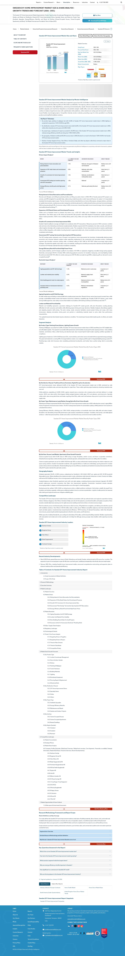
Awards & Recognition (19, 927)
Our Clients (16, 920)
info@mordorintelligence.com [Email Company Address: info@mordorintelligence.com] (53, 932)
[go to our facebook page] (72, 928)
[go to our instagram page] (82, 928)
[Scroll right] (111, 29)
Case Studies (31, 931)
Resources (76, 2)
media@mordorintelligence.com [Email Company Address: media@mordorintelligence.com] (54, 937)
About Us (15, 917)
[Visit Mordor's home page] (22, 2)
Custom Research (49, 2)
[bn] (97, 15)
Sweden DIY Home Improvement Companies (52, 903)
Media (14, 924)
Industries (85, 2)
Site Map (30, 948)
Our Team (30, 917)
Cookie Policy (31, 945)
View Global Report (85, 36)
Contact (92, 2)
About (59, 2)
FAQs (29, 927)
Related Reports (45, 886)
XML (14, 948)
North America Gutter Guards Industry (50, 895)
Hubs (29, 938)
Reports (38, 2)
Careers (15, 941)
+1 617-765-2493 (102, 2)
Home (14, 913)
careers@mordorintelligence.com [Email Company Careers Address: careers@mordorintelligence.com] (76, 921)
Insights (15, 931)
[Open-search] (121, 2)
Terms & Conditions (33, 941)
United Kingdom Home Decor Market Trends (74, 895)
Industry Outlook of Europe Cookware (50, 890)
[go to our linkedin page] (68, 928)
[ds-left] (25, 52)
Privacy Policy (16, 945)
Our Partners (31, 920)
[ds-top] (97, 20)
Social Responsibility (33, 924)
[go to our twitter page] (75, 928)
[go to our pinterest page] (78, 928)
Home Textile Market (69, 890)
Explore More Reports (57, 886)
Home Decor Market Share (96, 890)
